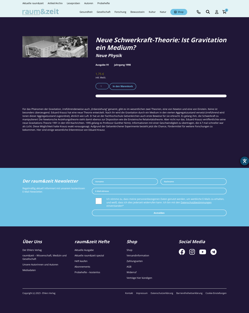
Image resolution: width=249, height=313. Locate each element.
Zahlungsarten (135, 261)
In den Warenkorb (123, 86)
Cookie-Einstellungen (216, 293)
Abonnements (82, 266)
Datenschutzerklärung (162, 293)
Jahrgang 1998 (122, 64)
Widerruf (131, 272)
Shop (129, 250)
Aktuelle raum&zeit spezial (89, 255)
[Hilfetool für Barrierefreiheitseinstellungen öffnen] (244, 161)
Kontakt (129, 293)
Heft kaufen (81, 261)
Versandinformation (138, 255)
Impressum (142, 293)
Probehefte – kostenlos (87, 272)
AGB (129, 266)
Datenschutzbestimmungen (196, 202)
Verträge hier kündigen (139, 277)
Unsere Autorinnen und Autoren (40, 264)
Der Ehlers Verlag (32, 250)
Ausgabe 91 (102, 64)
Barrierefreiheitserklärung (189, 293)
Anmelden (159, 212)
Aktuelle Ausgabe (84, 250)
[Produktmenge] (102, 86)
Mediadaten (29, 270)
